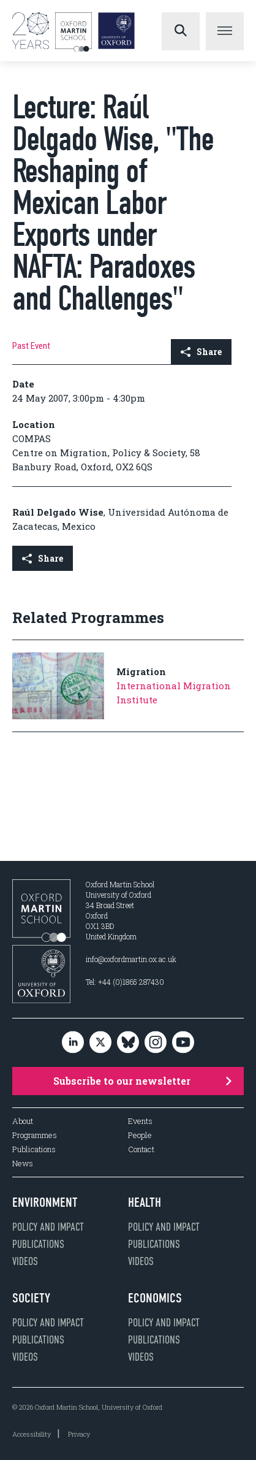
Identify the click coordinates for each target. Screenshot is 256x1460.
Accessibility (31, 1434)
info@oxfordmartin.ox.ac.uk (131, 959)
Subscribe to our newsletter (142, 1080)
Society (31, 1298)
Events (140, 1121)
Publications (34, 1149)
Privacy (79, 1434)
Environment (45, 1202)
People (140, 1135)
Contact (141, 1149)
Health (144, 1202)
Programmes (34, 1135)
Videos (25, 1261)
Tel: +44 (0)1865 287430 (125, 982)
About (22, 1121)
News (22, 1164)
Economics (155, 1298)
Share (201, 351)
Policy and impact (48, 1227)
